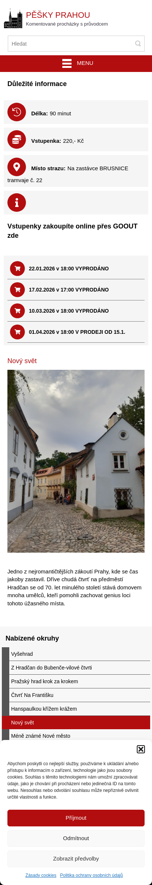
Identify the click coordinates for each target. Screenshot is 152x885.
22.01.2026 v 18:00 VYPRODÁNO (59, 269)
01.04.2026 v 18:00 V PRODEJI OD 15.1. (67, 332)
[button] (141, 749)
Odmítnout (76, 838)
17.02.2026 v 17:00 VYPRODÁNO (59, 290)
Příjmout (76, 818)
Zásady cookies (41, 875)
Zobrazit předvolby (76, 858)
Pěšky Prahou (58, 15)
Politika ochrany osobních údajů (91, 875)
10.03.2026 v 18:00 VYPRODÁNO (59, 311)
